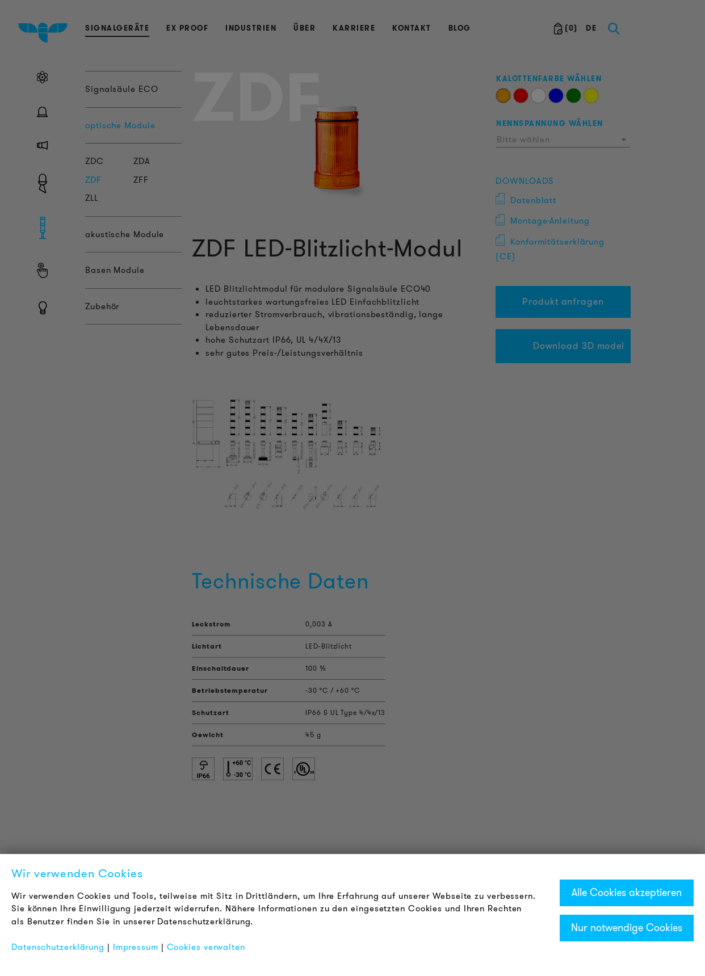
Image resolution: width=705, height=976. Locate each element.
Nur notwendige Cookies (626, 927)
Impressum (135, 947)
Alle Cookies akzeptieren (627, 892)
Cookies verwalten (206, 947)
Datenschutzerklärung (57, 947)
